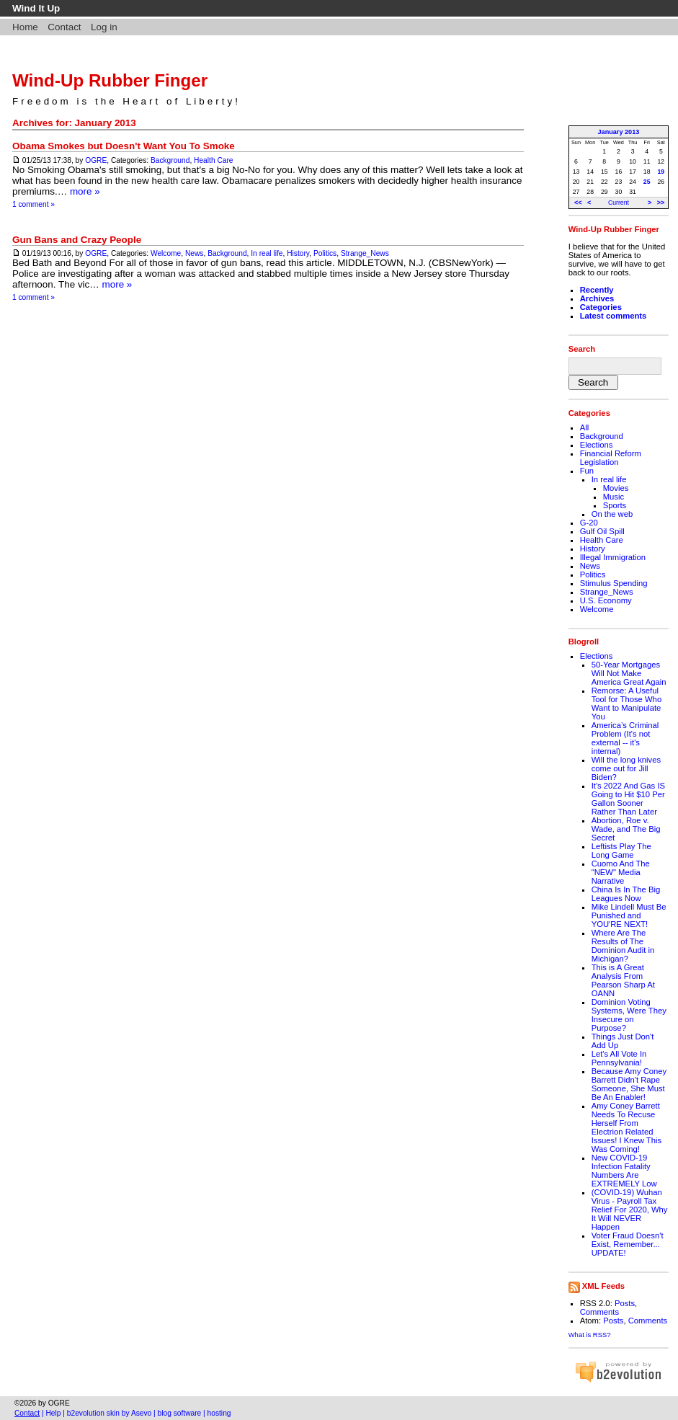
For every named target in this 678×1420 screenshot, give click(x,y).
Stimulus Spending (614, 583)
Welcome (166, 253)
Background (170, 160)
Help (53, 1413)
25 (647, 181)
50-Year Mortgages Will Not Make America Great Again (629, 673)
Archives (597, 298)
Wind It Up (36, 8)
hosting (219, 1413)
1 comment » (33, 204)
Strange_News (365, 253)
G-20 (589, 522)
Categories (601, 307)
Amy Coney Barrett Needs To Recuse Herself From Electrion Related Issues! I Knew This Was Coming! (626, 1127)
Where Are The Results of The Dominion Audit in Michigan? (623, 945)
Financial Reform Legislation (610, 457)
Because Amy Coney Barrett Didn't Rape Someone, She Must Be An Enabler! (629, 1084)
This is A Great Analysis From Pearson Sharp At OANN (623, 980)
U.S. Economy (606, 600)
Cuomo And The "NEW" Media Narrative (621, 872)
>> (661, 202)
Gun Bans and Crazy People (76, 239)
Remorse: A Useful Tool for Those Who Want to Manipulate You (626, 703)
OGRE (96, 160)
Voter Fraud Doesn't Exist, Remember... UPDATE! (628, 1244)
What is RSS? (589, 1335)
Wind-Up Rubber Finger (110, 80)
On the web (612, 514)
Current (618, 202)
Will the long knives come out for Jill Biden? (626, 768)
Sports (615, 505)
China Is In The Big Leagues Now (626, 893)
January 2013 (619, 132)
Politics (324, 253)
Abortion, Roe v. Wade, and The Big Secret (626, 829)
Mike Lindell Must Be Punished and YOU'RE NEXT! (629, 915)
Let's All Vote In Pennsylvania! (619, 1058)
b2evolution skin (93, 1413)
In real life (266, 253)
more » (85, 191)
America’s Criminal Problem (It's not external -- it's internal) (625, 738)
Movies (616, 488)
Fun (587, 470)
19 (661, 171)
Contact (64, 27)
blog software (180, 1413)
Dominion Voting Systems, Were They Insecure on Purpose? (629, 1015)
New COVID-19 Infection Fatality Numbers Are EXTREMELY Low (624, 1170)
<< (578, 202)
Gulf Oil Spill (602, 531)
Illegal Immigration (613, 557)
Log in (104, 27)
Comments (599, 1312)
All (584, 427)
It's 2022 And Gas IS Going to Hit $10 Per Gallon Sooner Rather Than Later (628, 798)
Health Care (213, 160)
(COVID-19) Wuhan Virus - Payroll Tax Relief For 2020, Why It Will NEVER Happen (630, 1209)
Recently (597, 289)
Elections (596, 444)
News (194, 253)
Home (25, 27)
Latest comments (613, 315)
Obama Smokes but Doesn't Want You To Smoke (123, 146)
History (298, 253)
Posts (625, 1303)
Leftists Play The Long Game (621, 850)
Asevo (141, 1413)
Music (613, 496)
